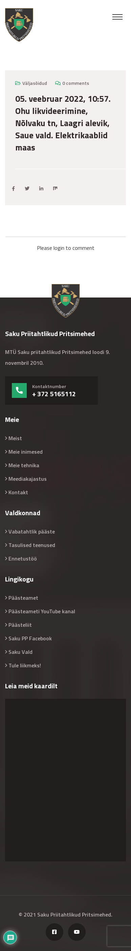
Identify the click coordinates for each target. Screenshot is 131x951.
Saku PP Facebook (30, 638)
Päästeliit (20, 625)
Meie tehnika (23, 465)
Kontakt (18, 492)
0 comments (75, 83)
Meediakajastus (27, 479)
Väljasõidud (34, 83)
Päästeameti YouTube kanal (41, 611)
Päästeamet (23, 598)
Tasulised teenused (31, 545)
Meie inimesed (25, 452)
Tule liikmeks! (24, 665)
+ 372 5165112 (54, 394)
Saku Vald (20, 652)
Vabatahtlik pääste (31, 531)
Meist (15, 438)
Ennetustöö (22, 558)
